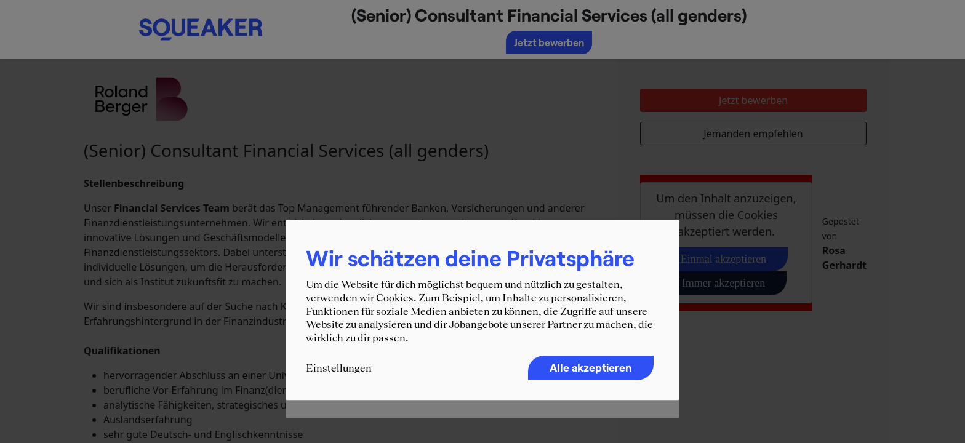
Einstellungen (339, 368)
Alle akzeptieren (591, 368)
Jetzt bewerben (549, 42)
